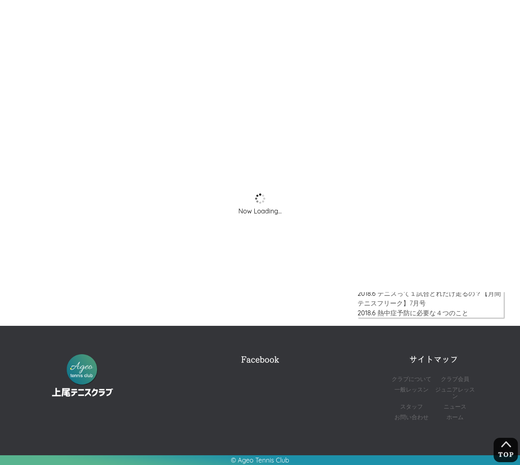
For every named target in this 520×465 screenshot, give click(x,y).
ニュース (455, 406)
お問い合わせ (411, 416)
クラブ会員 (455, 378)
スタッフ (411, 406)
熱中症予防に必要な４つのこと (422, 313)
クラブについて (411, 378)
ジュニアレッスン (455, 392)
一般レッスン (411, 389)
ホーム (455, 416)
